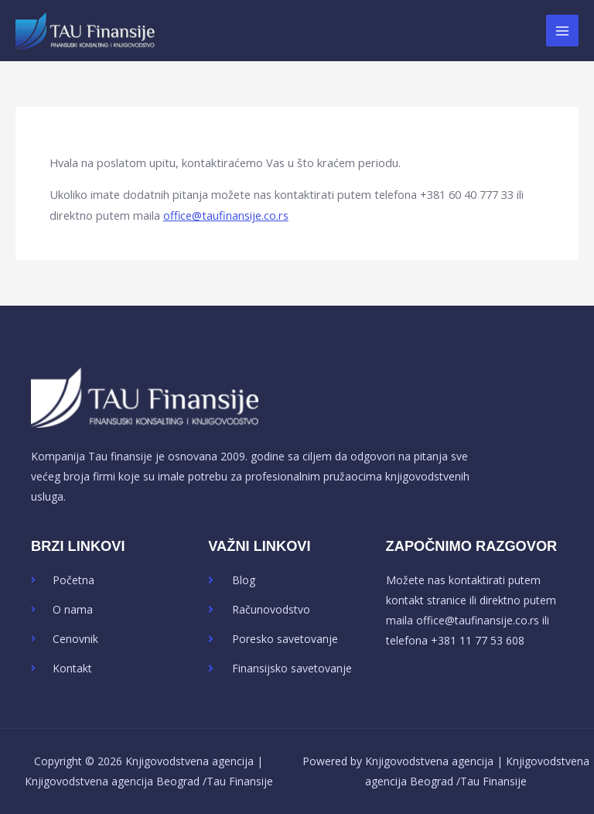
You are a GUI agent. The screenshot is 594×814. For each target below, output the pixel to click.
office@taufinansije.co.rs (225, 215)
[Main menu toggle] (562, 31)
